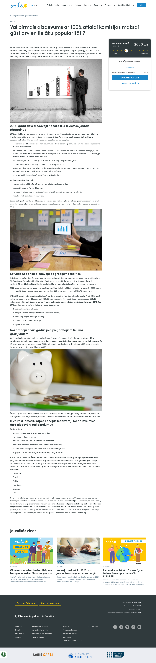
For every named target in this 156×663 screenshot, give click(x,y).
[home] (19, 5)
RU (35, 5)
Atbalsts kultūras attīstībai (42, 633)
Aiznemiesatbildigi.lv (40, 630)
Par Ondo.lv (19, 633)
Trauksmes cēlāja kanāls (72, 640)
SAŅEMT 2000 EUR (130, 77)
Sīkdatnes (67, 637)
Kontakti (18, 630)
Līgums (66, 626)
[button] (53, 5)
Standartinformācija (129, 83)
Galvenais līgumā (70, 630)
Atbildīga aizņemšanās (40, 626)
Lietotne (78, 5)
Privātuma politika (70, 633)
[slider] (126, 50)
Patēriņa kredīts (38, 637)
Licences (18, 637)
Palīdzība (18, 626)
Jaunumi (87, 5)
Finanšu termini (93, 626)
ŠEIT (33, 457)
